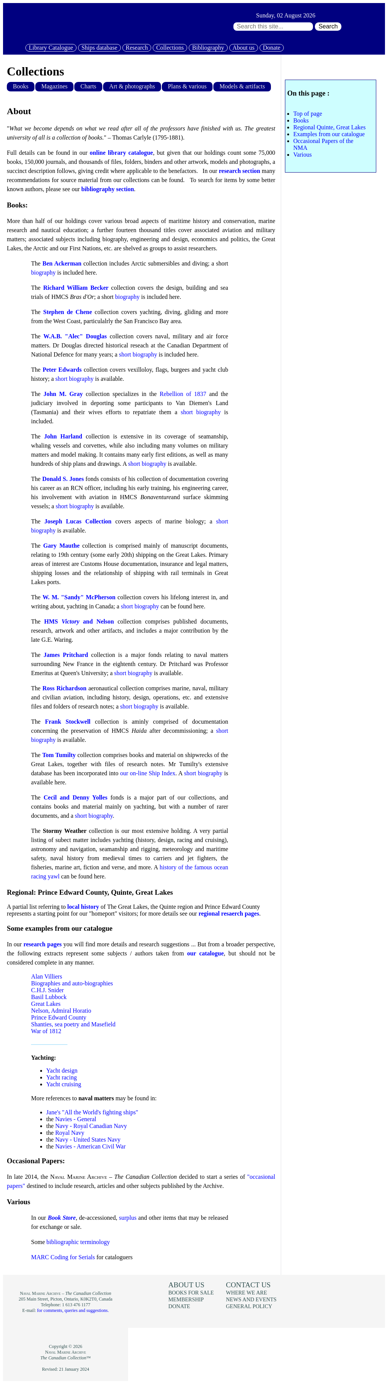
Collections (170, 47)
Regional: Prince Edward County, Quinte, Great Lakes (90, 892)
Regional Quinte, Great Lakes (329, 127)
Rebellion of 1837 (183, 394)
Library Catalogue (51, 47)
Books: (17, 205)
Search (328, 26)
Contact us (248, 1285)
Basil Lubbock (49, 997)
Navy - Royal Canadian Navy (91, 1126)
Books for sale (191, 1293)
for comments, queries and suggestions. (73, 1310)
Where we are (246, 1293)
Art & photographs (132, 86)
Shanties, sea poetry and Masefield (73, 1024)
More (37, 1098)
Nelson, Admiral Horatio (61, 1010)
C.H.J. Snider (47, 990)
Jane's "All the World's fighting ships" (92, 1112)
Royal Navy (69, 1133)
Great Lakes (46, 1004)
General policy (249, 1306)
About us (244, 47)
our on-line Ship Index (147, 773)
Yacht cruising (63, 1084)
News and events (251, 1299)
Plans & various (187, 86)
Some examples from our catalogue (60, 928)
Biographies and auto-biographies (72, 983)
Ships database (99, 47)
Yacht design (61, 1070)
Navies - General (75, 1119)
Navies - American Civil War (90, 1146)
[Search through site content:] (273, 26)
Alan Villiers (46, 976)
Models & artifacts (242, 86)
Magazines (54, 86)
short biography (138, 354)
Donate (271, 47)
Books (20, 86)
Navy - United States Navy (87, 1139)
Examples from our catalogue (329, 134)
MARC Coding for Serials (63, 1257)
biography (43, 272)
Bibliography (208, 47)
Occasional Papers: (36, 1161)
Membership (186, 1299)
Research (137, 47)
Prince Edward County (58, 1017)
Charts (88, 86)
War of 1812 (46, 1031)
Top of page (307, 113)
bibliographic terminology (78, 1242)
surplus (127, 1217)
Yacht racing (61, 1077)
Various (18, 1202)
